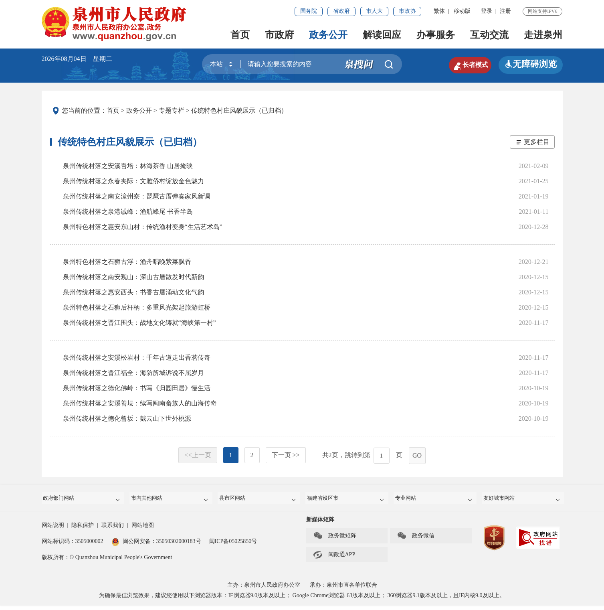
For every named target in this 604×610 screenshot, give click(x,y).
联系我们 (112, 530)
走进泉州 (543, 35)
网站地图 (142, 530)
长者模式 (462, 64)
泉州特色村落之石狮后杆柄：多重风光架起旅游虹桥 (136, 307)
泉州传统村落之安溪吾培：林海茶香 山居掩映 (128, 165)
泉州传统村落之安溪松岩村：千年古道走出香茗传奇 (136, 357)
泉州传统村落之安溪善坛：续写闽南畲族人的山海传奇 (140, 403)
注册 (505, 11)
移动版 (462, 11)
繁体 (439, 11)
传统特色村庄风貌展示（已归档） (239, 110)
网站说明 (53, 530)
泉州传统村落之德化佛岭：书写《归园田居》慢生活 (136, 388)
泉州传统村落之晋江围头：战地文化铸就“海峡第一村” (139, 322)
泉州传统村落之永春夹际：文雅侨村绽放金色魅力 (133, 181)
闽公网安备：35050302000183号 (156, 546)
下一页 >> (286, 455)
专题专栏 (171, 110)
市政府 (279, 35)
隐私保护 (82, 530)
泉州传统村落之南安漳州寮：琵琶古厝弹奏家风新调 (136, 196)
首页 (240, 35)
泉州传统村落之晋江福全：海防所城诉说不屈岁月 (133, 372)
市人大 (374, 11)
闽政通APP (334, 559)
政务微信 (415, 540)
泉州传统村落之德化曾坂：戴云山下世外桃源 (127, 418)
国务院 (308, 11)
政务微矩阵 (334, 540)
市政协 (407, 11)
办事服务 (435, 35)
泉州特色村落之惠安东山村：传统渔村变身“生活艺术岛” (142, 226)
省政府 (341, 11)
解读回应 (382, 35)
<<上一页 (197, 455)
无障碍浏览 (531, 64)
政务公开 (328, 35)
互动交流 (489, 35)
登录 (486, 11)
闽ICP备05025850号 (233, 546)
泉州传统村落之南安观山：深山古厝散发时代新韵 (133, 277)
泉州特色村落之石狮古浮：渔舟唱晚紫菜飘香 (127, 261)
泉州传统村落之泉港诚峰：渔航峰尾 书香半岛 (128, 211)
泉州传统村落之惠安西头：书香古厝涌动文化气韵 (133, 292)
